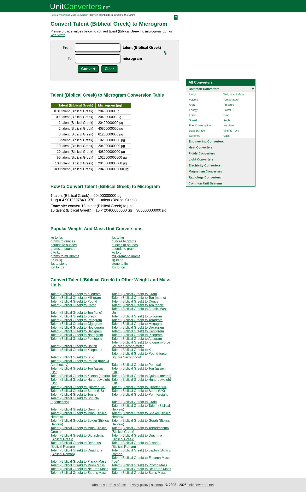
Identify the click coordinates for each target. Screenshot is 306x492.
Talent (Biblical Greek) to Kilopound (76, 350)
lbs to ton (118, 267)
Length (193, 94)
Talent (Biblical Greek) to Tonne (73, 394)
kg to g (117, 252)
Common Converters (204, 89)
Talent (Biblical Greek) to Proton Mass (139, 465)
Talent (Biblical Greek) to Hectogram (77, 327)
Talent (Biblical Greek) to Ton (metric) (139, 297)
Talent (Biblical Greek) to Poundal (136, 364)
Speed (193, 120)
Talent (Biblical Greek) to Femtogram (78, 338)
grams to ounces (63, 241)
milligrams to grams (126, 256)
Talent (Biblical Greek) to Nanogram (77, 335)
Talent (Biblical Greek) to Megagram (138, 324)
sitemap (157, 485)
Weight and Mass (233, 94)
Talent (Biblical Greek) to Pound (74, 301)
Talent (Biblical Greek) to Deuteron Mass (141, 469)
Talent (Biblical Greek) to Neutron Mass (79, 469)
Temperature (231, 99)
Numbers (228, 125)
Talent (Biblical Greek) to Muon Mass (78, 465)
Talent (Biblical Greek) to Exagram (137, 316)
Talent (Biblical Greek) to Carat (73, 305)
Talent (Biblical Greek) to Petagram (76, 320)
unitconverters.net (200, 485)
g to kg (55, 252)
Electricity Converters (205, 165)
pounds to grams (124, 248)
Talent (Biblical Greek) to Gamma (75, 409)
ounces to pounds (125, 245)
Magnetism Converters (205, 171)
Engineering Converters (206, 141)
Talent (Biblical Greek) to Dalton (74, 346)
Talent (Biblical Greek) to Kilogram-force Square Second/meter (141, 344)
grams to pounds (63, 248)
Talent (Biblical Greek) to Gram (134, 294)
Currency (194, 135)
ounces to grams (124, 241)
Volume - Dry (231, 130)
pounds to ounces (64, 245)
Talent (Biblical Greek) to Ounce (135, 301)
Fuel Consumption (200, 125)
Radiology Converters (205, 177)
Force (192, 115)
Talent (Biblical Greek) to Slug (72, 357)
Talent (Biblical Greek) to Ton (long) (76, 312)
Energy (193, 109)
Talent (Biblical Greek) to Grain (134, 402)
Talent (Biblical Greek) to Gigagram (76, 324)
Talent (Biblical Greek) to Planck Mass (78, 461)
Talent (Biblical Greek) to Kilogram (76, 294)
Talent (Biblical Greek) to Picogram (137, 335)
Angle (226, 120)
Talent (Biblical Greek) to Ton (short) (138, 305)
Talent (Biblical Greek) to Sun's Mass (139, 472)
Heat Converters (201, 147)
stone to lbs (120, 263)
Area (192, 104)
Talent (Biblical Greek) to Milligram (76, 297)
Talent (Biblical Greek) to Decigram (76, 331)
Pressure (228, 104)
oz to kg (56, 260)
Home (54, 15)
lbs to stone (59, 263)
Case (226, 135)
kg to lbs (57, 237)
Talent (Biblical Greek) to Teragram (137, 320)
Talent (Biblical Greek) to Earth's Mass (79, 472)
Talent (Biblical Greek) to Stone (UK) (138, 391)
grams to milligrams (65, 256)
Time (226, 115)
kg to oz (117, 260)
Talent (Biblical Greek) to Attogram (137, 338)
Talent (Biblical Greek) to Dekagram (138, 327)
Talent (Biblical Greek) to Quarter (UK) (139, 387)
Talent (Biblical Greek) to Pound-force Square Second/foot (139, 355)
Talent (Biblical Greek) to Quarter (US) (78, 387)
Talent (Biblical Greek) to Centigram (138, 331)
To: (69, 58)
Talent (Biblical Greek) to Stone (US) (77, 391)
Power (227, 109)
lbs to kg (118, 237)
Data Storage (197, 130)
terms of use (117, 485)
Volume (193, 99)
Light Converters (201, 159)
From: (67, 47)
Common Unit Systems (206, 183)
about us (98, 485)
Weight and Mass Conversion (73, 15)
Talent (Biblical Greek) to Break (73, 316)
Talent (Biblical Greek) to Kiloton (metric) (80, 376)
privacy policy (138, 485)
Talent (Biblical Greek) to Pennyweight (139, 394)
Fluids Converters (202, 153)
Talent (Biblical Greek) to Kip (132, 350)
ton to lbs (57, 267)
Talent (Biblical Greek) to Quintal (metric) (141, 376)
